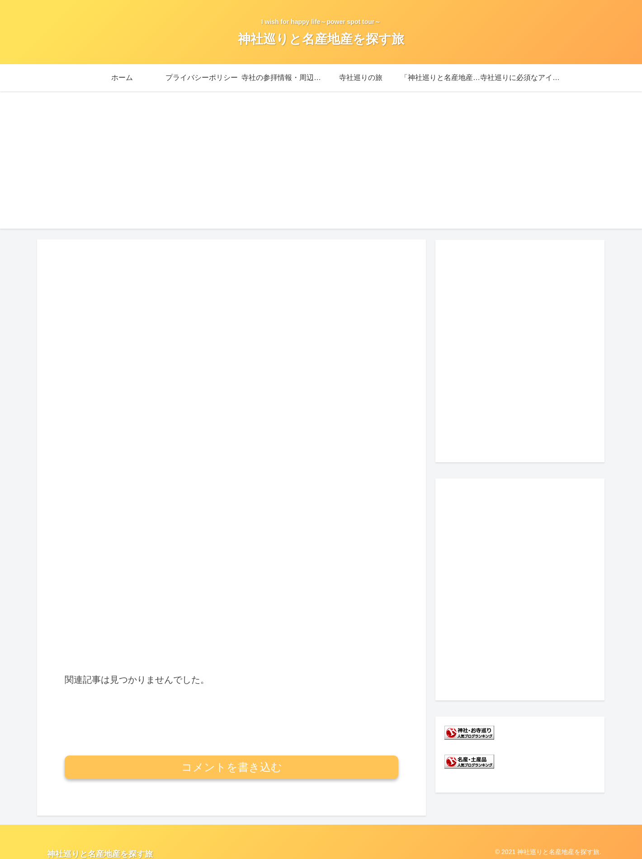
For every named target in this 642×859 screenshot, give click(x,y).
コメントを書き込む (231, 717)
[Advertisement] (321, 165)
